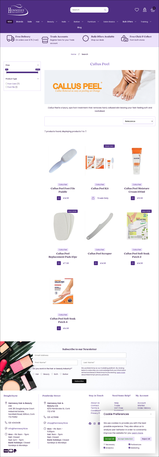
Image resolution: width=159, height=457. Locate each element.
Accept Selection (125, 439)
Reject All (146, 439)
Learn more (137, 433)
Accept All (109, 439)
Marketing (134, 448)
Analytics (109, 448)
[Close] (151, 414)
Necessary (109, 444)
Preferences (135, 444)
